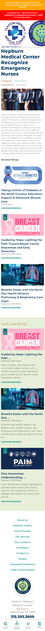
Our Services (22, 536)
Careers (22, 558)
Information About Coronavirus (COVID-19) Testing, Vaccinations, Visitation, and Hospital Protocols (22, 5)
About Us (22, 520)
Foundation (22, 547)
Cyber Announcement (22, 569)
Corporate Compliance (22, 564)
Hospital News (20, 81)
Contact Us (22, 553)
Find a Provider (22, 531)
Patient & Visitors (22, 525)
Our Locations (22, 542)
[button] (42, 5)
